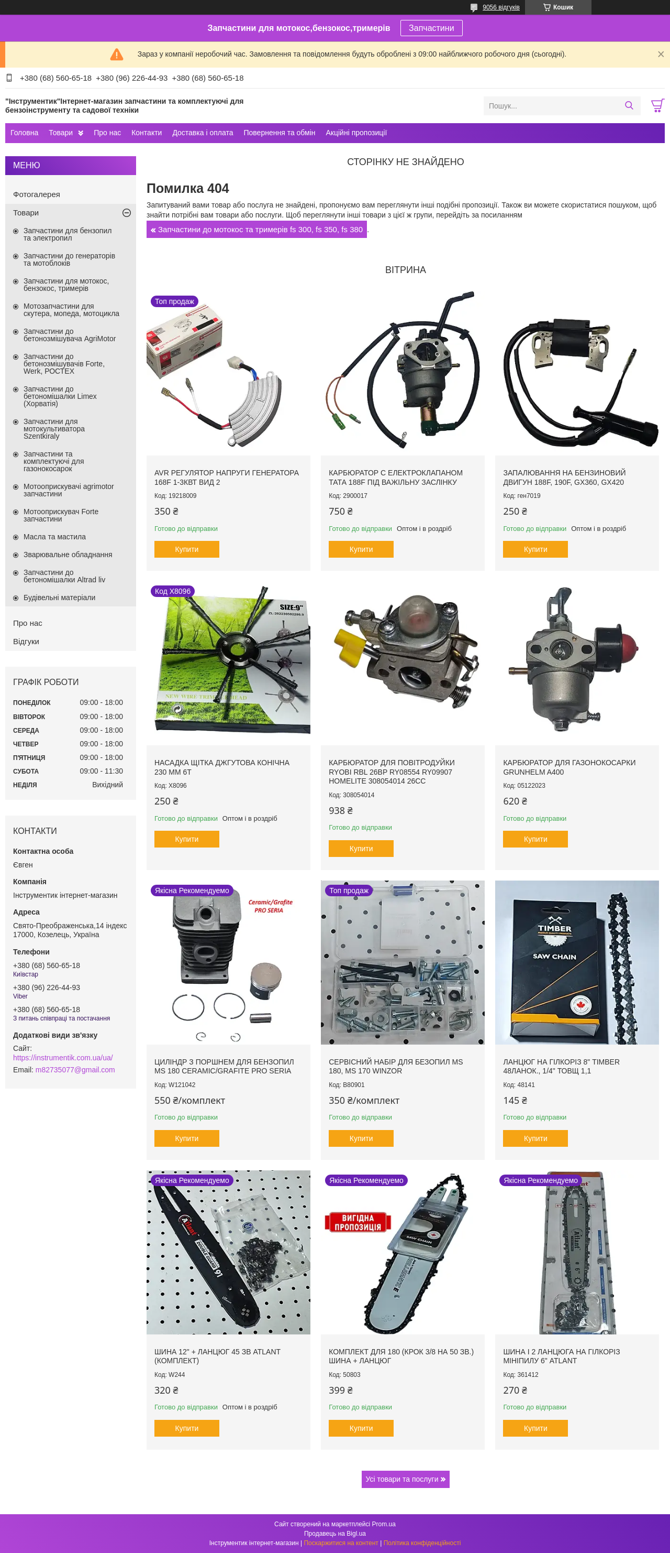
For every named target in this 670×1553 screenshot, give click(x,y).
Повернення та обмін (279, 132)
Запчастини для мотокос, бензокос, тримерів (66, 284)
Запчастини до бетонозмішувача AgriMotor (70, 335)
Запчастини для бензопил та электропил (67, 234)
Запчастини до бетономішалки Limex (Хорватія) (60, 396)
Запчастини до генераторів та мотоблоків (69, 259)
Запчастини (431, 28)
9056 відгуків (501, 7)
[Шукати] (629, 105)
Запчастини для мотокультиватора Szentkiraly (54, 428)
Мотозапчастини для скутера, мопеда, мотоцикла (71, 310)
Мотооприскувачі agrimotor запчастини (69, 490)
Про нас (107, 132)
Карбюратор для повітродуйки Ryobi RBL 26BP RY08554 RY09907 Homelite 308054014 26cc (392, 771)
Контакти (146, 132)
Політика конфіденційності (422, 1543)
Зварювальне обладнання (68, 554)
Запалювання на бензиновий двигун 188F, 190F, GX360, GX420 (564, 477)
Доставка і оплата (202, 132)
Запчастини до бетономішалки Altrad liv (64, 576)
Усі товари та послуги (402, 1479)
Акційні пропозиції (356, 132)
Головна (24, 132)
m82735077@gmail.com (75, 1070)
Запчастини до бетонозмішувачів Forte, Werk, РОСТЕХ (64, 363)
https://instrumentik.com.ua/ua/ (63, 1058)
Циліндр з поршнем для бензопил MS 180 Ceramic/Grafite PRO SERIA (224, 1067)
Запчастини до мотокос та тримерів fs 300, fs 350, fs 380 (260, 229)
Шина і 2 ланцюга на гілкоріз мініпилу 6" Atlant (561, 1356)
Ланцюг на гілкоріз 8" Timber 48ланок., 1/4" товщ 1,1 (561, 1067)
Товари (61, 132)
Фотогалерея (36, 194)
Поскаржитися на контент (341, 1543)
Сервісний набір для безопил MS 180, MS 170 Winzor (396, 1067)
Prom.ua (384, 1524)
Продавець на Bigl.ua (335, 1533)
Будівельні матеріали (59, 597)
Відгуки (26, 641)
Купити (187, 549)
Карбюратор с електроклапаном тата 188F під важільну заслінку (396, 477)
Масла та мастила (55, 537)
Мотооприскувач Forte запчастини (61, 515)
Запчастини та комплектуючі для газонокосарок (54, 461)
